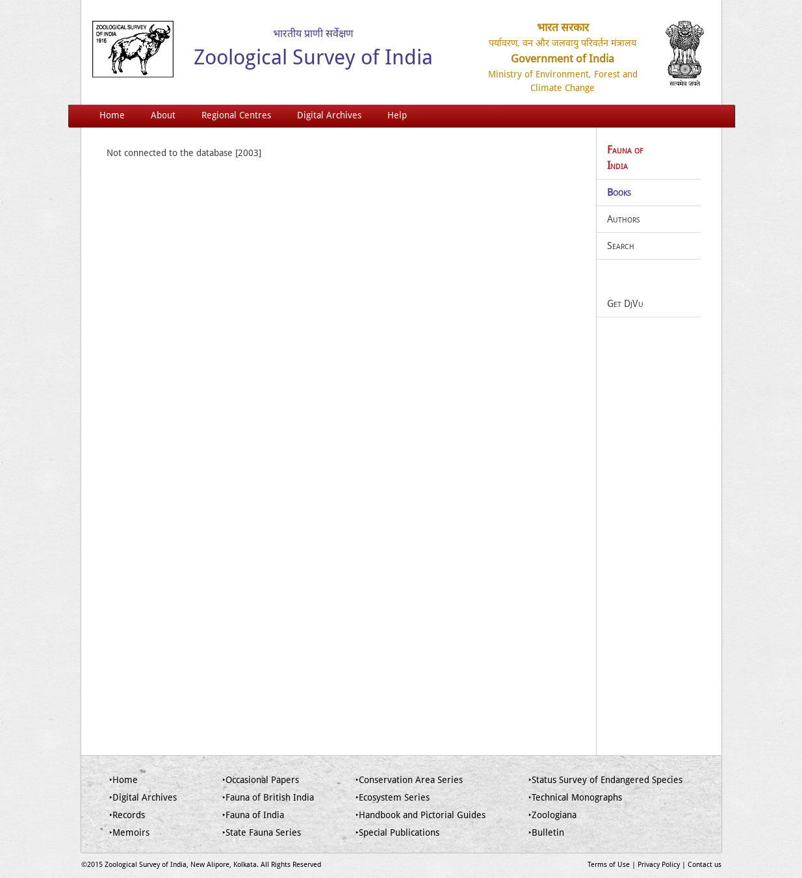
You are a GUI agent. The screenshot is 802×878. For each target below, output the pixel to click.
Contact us (704, 864)
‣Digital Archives (143, 797)
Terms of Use (609, 864)
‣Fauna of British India (268, 797)
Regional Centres (236, 115)
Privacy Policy (659, 864)
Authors (623, 219)
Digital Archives (329, 115)
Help (397, 115)
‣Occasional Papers (260, 780)
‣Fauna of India (253, 815)
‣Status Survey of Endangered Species (605, 780)
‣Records (127, 815)
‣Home (123, 780)
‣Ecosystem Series (393, 797)
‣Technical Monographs (575, 797)
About (163, 115)
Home (112, 115)
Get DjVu (625, 304)
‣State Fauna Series (261, 832)
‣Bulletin (546, 832)
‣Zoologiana (552, 815)
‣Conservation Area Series (409, 780)
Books (619, 192)
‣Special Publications (397, 832)
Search (620, 246)
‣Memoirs (129, 832)
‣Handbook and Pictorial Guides (420, 815)
